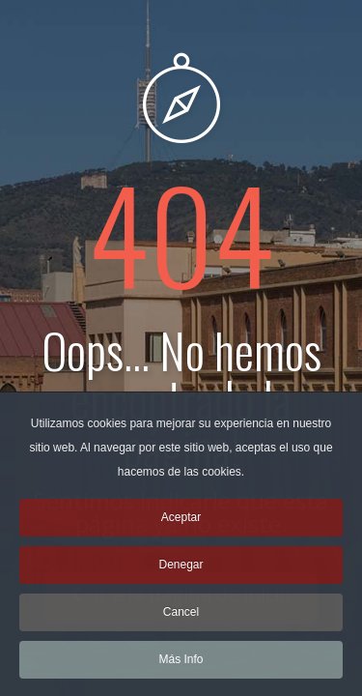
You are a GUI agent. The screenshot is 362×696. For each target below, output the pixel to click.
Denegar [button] (180, 571)
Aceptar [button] (181, 524)
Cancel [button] (181, 618)
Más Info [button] (180, 666)
